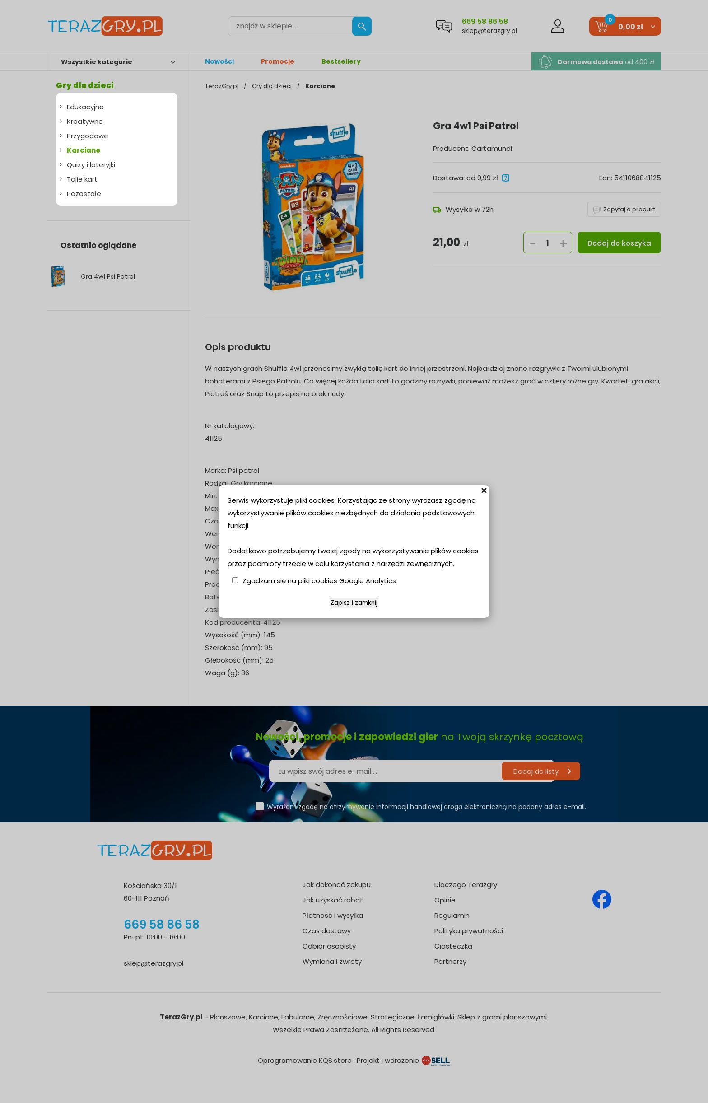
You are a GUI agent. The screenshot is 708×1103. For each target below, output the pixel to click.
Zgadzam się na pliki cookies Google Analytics (319, 580)
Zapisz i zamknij (354, 602)
